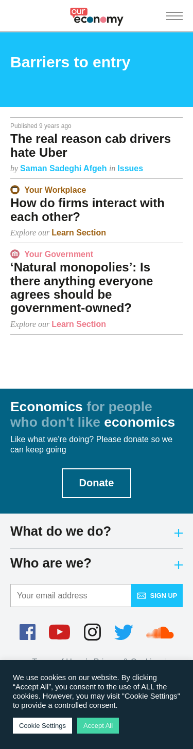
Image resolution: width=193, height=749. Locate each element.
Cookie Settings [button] (42, 725)
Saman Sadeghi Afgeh (64, 168)
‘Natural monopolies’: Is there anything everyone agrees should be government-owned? (81, 287)
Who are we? (96, 563)
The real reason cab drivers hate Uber (90, 145)
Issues (130, 168)
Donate (96, 482)
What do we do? (96, 531)
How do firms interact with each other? (87, 209)
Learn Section (78, 232)
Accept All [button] (98, 725)
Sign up (157, 595)
